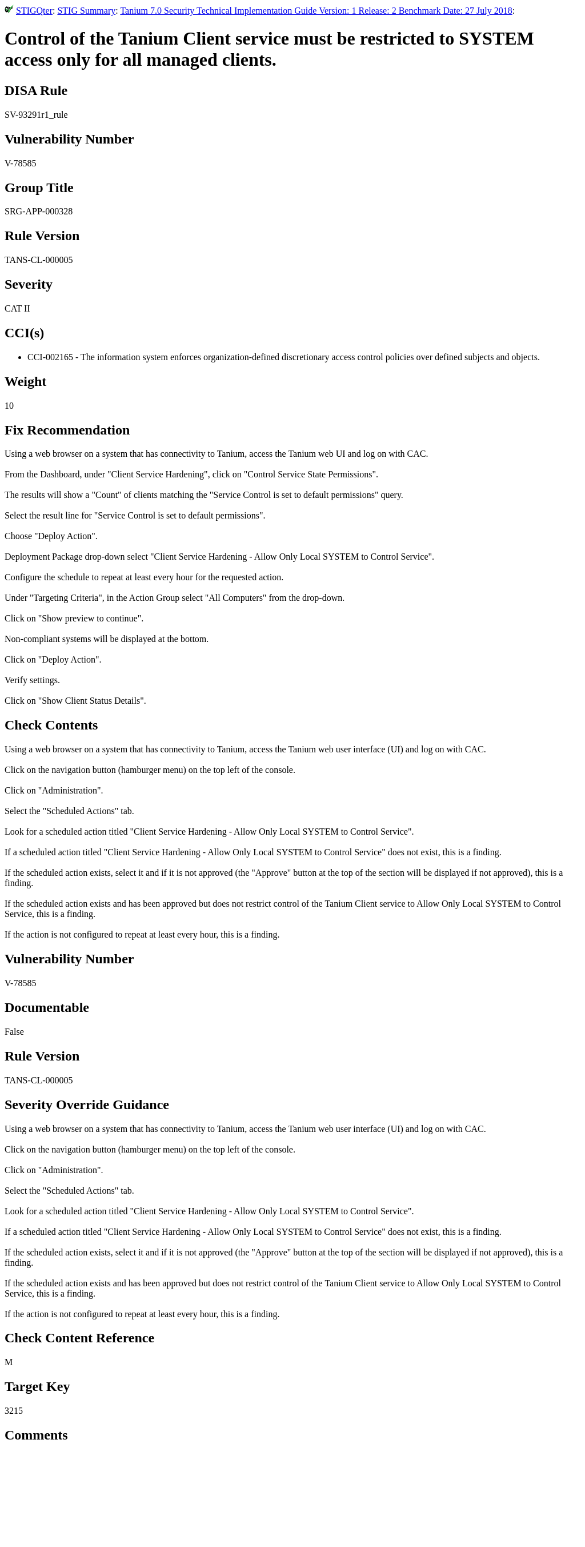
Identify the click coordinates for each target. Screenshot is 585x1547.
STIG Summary (86, 10)
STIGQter (34, 10)
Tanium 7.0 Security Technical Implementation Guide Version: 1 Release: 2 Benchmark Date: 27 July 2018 (316, 10)
